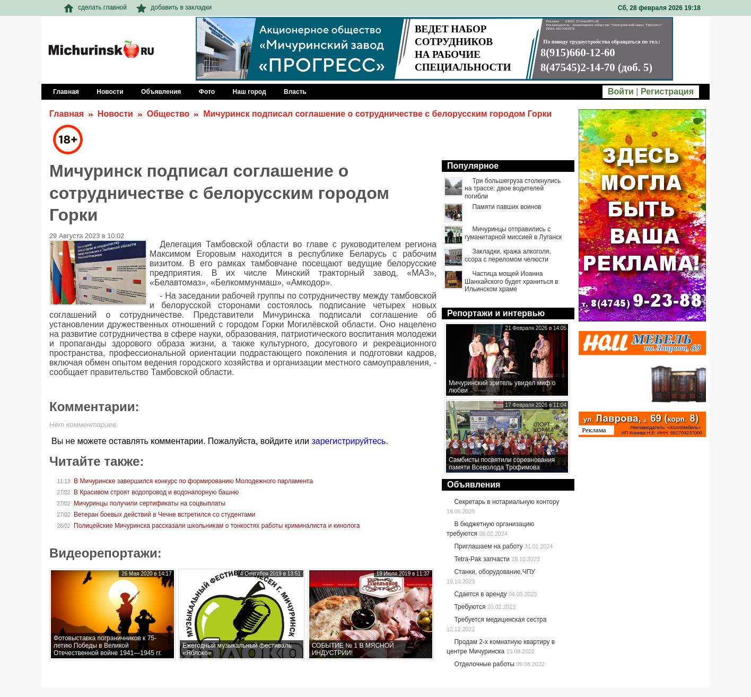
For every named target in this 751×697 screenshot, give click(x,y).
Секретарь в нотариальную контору (506, 502)
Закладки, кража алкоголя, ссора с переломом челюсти (508, 255)
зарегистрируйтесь (348, 441)
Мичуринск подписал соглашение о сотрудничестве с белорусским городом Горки (377, 113)
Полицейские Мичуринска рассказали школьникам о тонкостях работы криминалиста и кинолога (217, 525)
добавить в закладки (174, 7)
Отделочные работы (484, 664)
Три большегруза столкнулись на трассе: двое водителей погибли (513, 188)
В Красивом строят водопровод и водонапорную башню (156, 492)
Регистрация (667, 91)
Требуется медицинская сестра (500, 619)
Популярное (473, 165)
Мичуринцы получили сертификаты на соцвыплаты (149, 503)
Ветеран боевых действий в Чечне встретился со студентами (164, 514)
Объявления (473, 484)
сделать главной (95, 7)
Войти (621, 91)
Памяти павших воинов (506, 207)
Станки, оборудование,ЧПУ (494, 572)
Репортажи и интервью (496, 313)
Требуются (469, 607)
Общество (168, 113)
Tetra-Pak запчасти (481, 559)
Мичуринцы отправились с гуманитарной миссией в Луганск (513, 232)
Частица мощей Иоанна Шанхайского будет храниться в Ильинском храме (511, 281)
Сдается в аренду (480, 594)
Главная (66, 113)
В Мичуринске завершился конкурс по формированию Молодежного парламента (193, 481)
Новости (115, 113)
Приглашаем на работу (488, 546)
